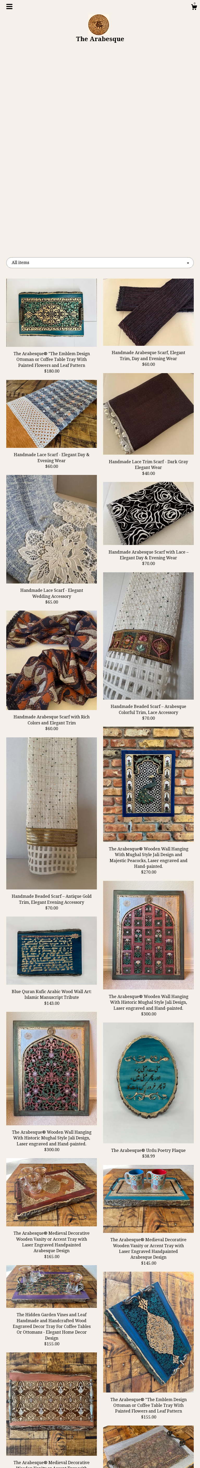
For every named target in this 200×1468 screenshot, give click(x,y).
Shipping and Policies (35, 1448)
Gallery (35, 1440)
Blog (35, 1423)
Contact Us (35, 1456)
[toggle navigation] (9, 6)
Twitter (100, 1423)
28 (127, 1336)
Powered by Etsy (164, 1431)
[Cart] (194, 8)
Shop (35, 1414)
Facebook (100, 1414)
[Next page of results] (147, 1336)
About (35, 1431)
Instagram (100, 1431)
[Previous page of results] (53, 1336)
